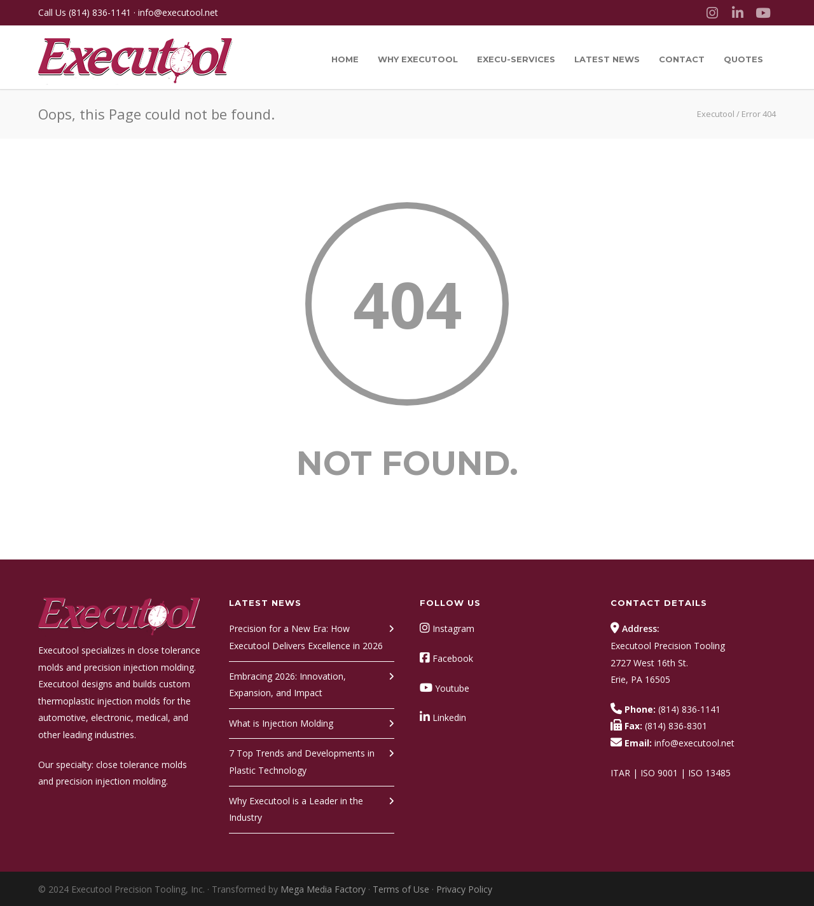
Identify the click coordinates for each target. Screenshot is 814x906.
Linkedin (449, 717)
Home (345, 59)
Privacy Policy (464, 889)
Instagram (453, 628)
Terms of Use (401, 889)
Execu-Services (516, 59)
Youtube (452, 688)
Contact (682, 59)
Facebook (452, 658)
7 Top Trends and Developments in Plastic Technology (302, 761)
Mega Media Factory (323, 889)
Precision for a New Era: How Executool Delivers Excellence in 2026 (306, 637)
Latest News (607, 59)
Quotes (743, 59)
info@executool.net (178, 12)
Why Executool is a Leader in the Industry (296, 809)
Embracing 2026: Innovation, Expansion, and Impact (287, 684)
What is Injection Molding (281, 723)
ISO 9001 (659, 773)
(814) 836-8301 (676, 726)
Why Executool (418, 59)
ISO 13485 (709, 773)
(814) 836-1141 (100, 12)
